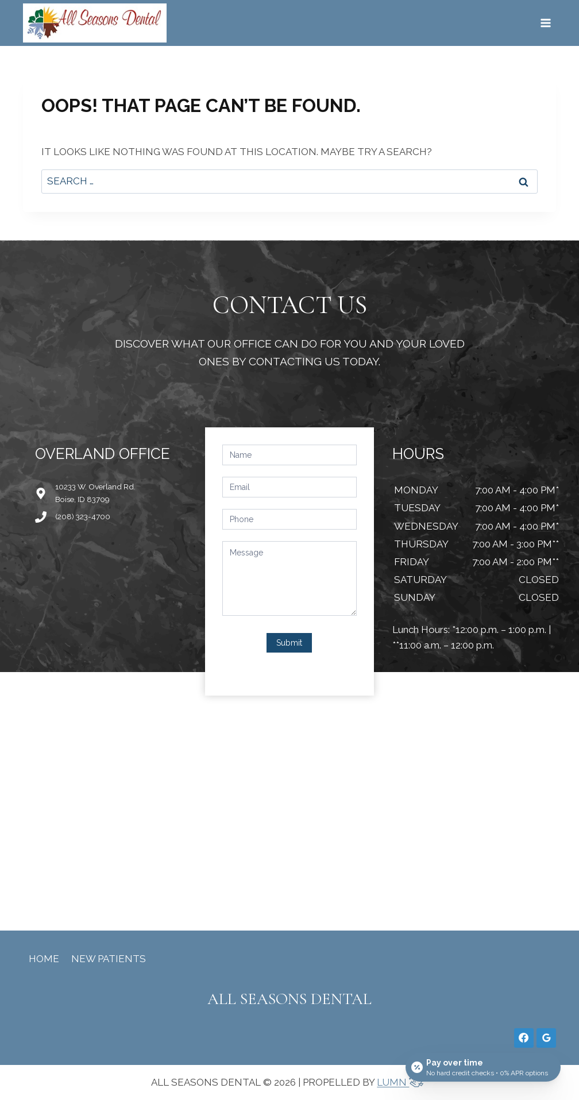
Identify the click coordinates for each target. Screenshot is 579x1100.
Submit (289, 642)
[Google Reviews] (546, 1038)
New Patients (108, 958)
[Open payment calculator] (483, 1067)
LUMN (402, 1082)
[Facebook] (524, 1038)
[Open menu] (545, 23)
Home (44, 958)
